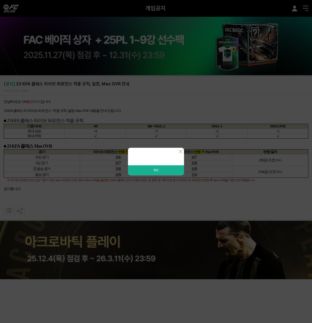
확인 (156, 170)
